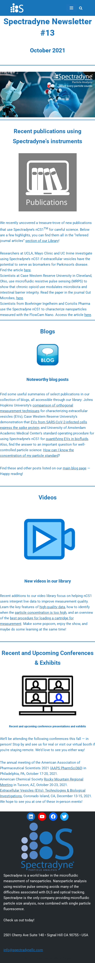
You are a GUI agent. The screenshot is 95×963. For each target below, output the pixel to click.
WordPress (62, 958)
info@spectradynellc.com (23, 950)
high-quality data (52, 607)
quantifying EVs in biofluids (67, 439)
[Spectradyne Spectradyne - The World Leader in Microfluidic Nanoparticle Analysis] (16, 8)
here (27, 270)
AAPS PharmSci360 (66, 768)
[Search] (80, 8)
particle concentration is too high (40, 612)
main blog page (74, 468)
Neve (28, 958)
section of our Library (42, 241)
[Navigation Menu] (71, 8)
